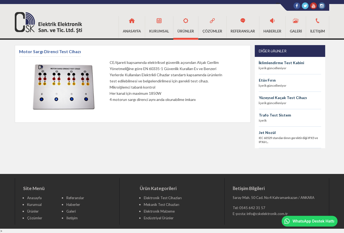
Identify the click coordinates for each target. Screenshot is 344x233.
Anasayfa (34, 198)
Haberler (73, 204)
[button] (159, 27)
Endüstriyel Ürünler (159, 218)
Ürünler (33, 211)
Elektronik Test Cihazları (163, 198)
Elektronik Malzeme (159, 211)
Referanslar (75, 198)
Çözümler (34, 218)
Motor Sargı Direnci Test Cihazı (50, 51)
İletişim (72, 218)
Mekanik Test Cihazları (161, 204)
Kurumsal (34, 204)
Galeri (71, 211)
